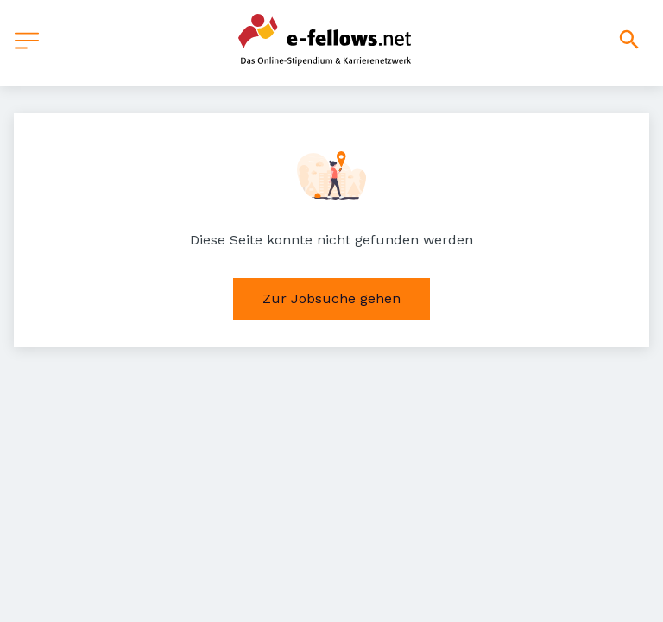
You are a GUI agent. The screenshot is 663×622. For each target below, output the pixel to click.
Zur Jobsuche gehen (331, 298)
